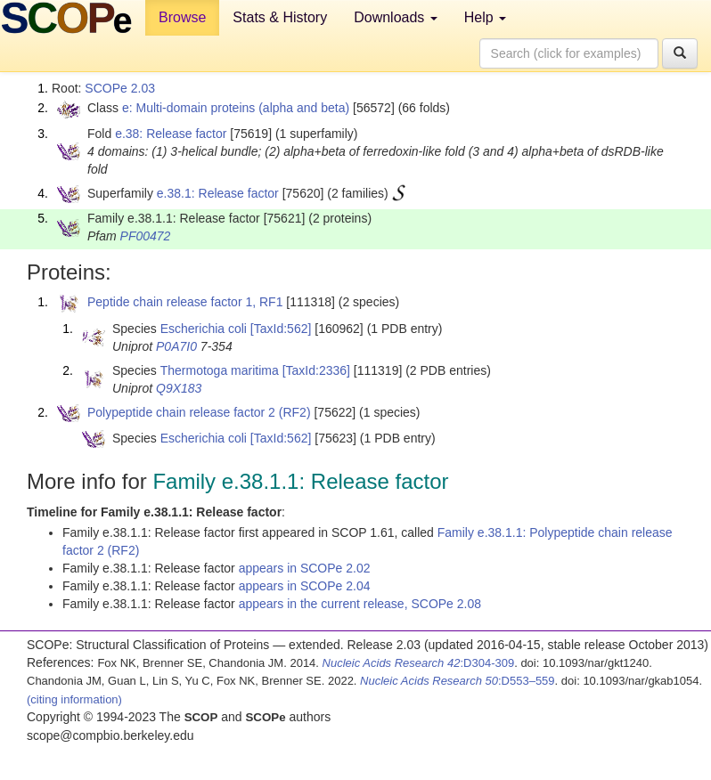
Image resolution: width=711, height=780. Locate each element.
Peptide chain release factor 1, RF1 (184, 302)
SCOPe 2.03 (120, 88)
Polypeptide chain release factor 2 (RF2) (199, 412)
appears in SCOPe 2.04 (305, 586)
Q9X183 (178, 388)
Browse (182, 17)
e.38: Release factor (170, 133)
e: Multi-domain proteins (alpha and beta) (235, 108)
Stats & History (280, 17)
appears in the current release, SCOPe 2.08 (360, 604)
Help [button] (485, 17)
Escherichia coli (203, 328)
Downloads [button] (395, 17)
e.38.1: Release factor (218, 193)
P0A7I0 (176, 346)
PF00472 (145, 236)
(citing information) (74, 699)
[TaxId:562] (281, 328)
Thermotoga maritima (219, 370)
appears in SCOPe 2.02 (305, 568)
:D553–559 (457, 680)
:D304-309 (419, 663)
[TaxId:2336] (316, 370)
